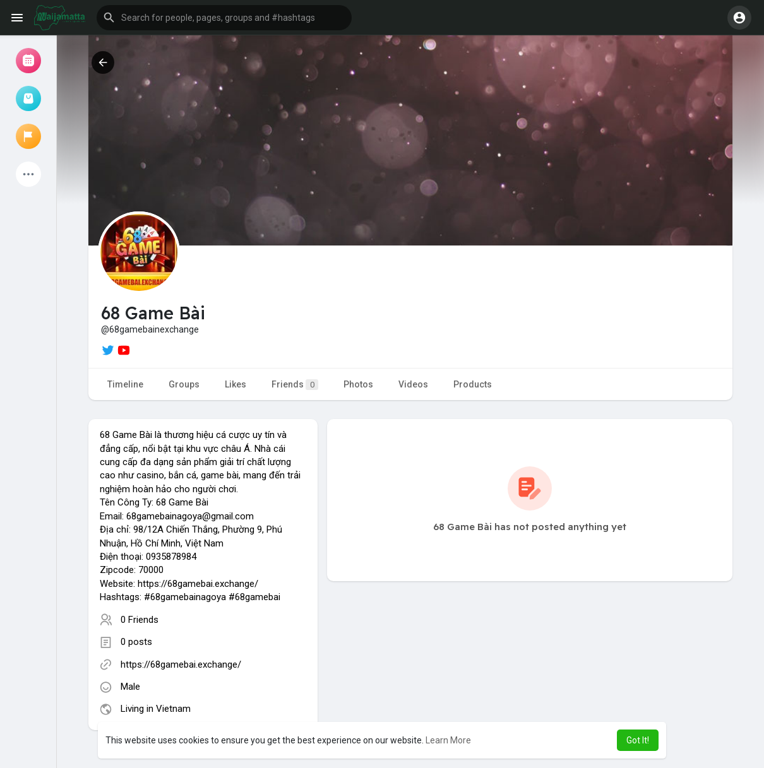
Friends (295, 384)
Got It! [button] (637, 740)
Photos (358, 384)
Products (472, 384)
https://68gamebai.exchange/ (181, 664)
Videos (413, 384)
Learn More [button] (448, 740)
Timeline (125, 384)
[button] (224, 17)
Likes (235, 384)
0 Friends (139, 619)
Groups (184, 384)
